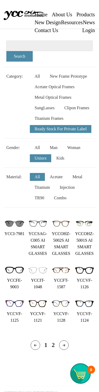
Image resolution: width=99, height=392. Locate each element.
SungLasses (45, 108)
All (37, 76)
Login (88, 30)
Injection (67, 187)
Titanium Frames (49, 118)
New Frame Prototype (68, 76)
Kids (60, 158)
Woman (73, 147)
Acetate (56, 177)
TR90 (39, 198)
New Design (48, 22)
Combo (60, 198)
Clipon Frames (76, 108)
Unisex (40, 158)
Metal (77, 177)
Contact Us (46, 30)
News (89, 22)
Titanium (42, 187)
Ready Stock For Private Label (61, 129)
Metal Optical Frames (53, 97)
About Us (62, 14)
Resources (72, 22)
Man (54, 147)
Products (85, 14)
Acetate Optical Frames (54, 87)
